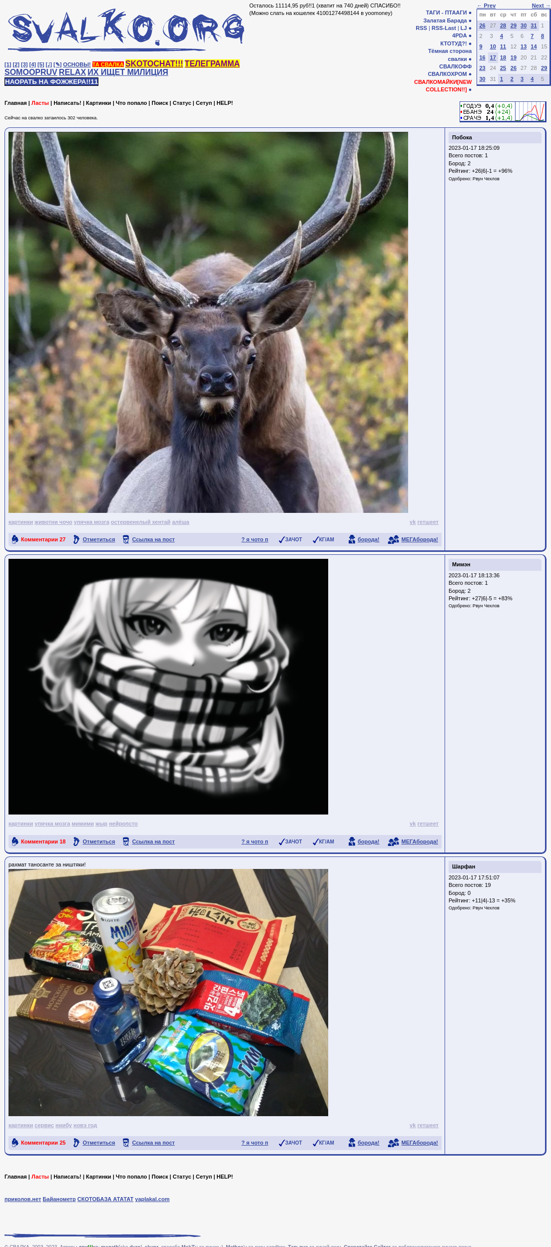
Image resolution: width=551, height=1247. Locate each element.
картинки (20, 522)
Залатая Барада (445, 20)
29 (514, 25)
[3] (24, 64)
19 (514, 57)
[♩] (49, 64)
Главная (15, 103)
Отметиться (98, 539)
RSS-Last (444, 28)
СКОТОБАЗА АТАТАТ (105, 1199)
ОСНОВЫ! (76, 64)
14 (534, 46)
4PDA (459, 35)
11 (503, 46)
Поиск (159, 103)
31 (534, 25)
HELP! (225, 103)
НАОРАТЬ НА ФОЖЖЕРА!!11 (51, 81)
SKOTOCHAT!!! (154, 63)
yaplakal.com (152, 1199)
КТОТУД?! (453, 43)
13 (524, 46)
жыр (101, 824)
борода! (369, 539)
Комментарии (43, 539)
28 (503, 25)
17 (493, 57)
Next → (541, 5)
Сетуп (204, 103)
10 (493, 46)
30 (524, 25)
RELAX (72, 72)
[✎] (57, 64)
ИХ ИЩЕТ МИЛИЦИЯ (127, 72)
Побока (462, 137)
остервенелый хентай (141, 522)
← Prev (486, 5)
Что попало (131, 103)
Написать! (67, 103)
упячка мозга (91, 522)
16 (482, 57)
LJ (464, 28)
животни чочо (53, 522)
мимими (82, 824)
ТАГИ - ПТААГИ (446, 12)
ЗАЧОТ (293, 539)
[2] (16, 64)
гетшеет (428, 522)
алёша (180, 522)
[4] (32, 64)
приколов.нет (22, 1199)
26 (482, 25)
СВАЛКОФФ (455, 66)
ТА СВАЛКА (108, 64)
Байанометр (58, 1199)
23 (482, 68)
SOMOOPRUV (30, 72)
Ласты (40, 103)
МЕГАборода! (420, 539)
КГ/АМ (326, 539)
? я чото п (254, 539)
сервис (44, 1125)
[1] (7, 64)
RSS (421, 28)
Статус (182, 103)
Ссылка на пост (153, 539)
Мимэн (461, 564)
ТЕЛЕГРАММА (212, 63)
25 (503, 68)
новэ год (85, 1125)
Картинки (98, 103)
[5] (40, 64)
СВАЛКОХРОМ (447, 74)
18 (503, 57)
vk (413, 522)
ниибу (63, 1125)
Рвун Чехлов (486, 178)
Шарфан (463, 866)
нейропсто (123, 824)
